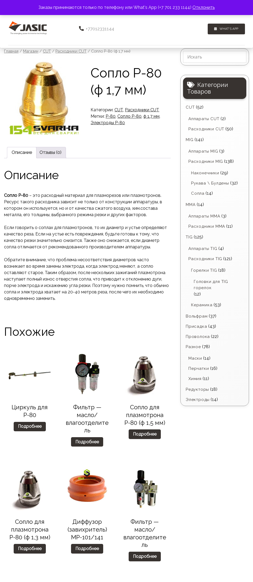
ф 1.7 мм (151, 116)
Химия (195, 378)
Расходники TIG (205, 258)
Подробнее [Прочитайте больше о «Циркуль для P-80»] (30, 426)
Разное (193, 346)
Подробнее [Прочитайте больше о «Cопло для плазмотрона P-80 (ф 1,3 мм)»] (30, 548)
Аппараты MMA (204, 215)
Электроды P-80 (108, 122)
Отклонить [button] (203, 7)
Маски (195, 357)
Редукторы (197, 388)
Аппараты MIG (203, 151)
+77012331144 (97, 29)
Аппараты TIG (202, 248)
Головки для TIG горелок (211, 284)
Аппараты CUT (203, 118)
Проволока (198, 336)
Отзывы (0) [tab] (50, 151)
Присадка (196, 325)
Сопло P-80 (129, 116)
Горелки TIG (204, 270)
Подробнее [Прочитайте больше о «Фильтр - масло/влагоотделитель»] (87, 441)
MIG (189, 139)
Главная (11, 51)
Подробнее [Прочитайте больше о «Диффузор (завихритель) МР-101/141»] (87, 548)
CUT (47, 51)
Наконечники (205, 172)
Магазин (30, 51)
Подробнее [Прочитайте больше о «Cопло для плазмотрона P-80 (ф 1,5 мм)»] (145, 433)
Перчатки (198, 368)
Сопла (197, 193)
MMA (190, 204)
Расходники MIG (205, 161)
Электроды (198, 399)
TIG (189, 236)
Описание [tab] (22, 151)
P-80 (111, 116)
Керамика (201, 304)
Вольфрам (196, 315)
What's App (231, 28)
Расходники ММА (206, 226)
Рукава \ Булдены (210, 183)
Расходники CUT (71, 51)
